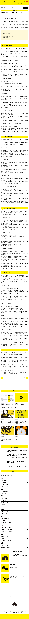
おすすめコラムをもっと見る (14, 466)
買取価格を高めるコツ (6, 37)
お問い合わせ (13, 612)
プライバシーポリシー (16, 611)
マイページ (23, 1)
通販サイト (5, 1)
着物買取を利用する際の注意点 (8, 36)
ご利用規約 (9, 611)
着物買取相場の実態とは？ (7, 33)
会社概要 (4, 611)
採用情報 (17, 612)
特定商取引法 (23, 611)
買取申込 (27, 1)
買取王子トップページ (14, 596)
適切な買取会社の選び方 (7, 34)
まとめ (4, 39)
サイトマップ (7, 612)
